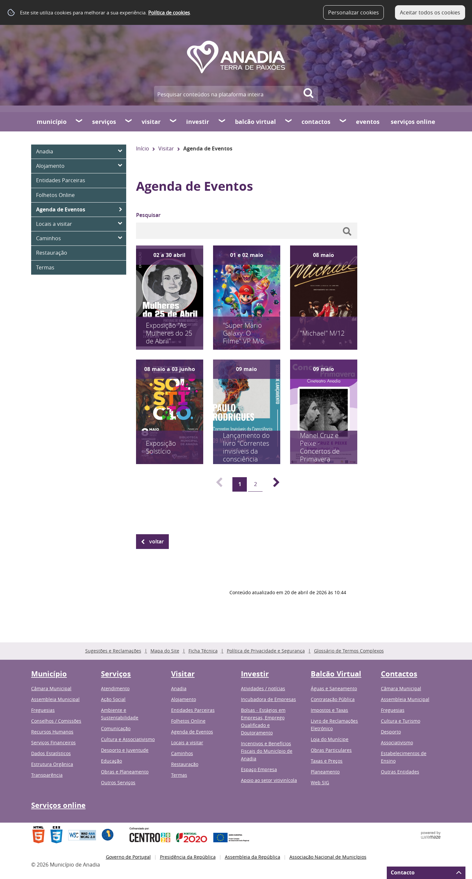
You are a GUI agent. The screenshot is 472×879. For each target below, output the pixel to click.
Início (142, 148)
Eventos (368, 122)
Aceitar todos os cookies (430, 12)
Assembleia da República (252, 857)
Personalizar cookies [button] (353, 12)
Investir (197, 122)
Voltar (156, 541)
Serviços (104, 122)
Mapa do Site (164, 651)
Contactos (316, 122)
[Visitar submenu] (173, 121)
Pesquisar (148, 215)
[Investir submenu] (222, 121)
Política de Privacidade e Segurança (266, 651)
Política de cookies (169, 12)
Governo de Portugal (128, 857)
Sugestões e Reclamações (113, 651)
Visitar (151, 122)
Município (52, 122)
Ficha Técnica (203, 651)
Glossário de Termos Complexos (349, 651)
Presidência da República (188, 857)
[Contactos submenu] (343, 121)
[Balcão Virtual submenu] (289, 121)
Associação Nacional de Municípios (327, 857)
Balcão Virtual (255, 122)
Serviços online (413, 122)
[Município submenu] (79, 121)
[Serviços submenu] (129, 121)
